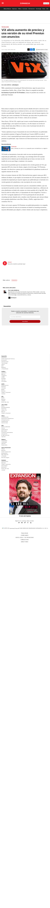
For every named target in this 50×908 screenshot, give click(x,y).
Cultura (3, 393)
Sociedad (4, 381)
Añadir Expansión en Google (43, 49)
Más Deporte (4, 454)
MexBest (3, 460)
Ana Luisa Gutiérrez (13, 290)
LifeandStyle (4, 368)
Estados (3, 378)
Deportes (3, 408)
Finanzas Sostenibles (7, 432)
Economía (25, 8)
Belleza (3, 391)
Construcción (5, 417)
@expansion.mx (25, 522)
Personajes (4, 465)
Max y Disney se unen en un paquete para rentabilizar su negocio (29, 148)
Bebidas (3, 462)
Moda (2, 389)
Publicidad (24, 533)
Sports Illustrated (6, 447)
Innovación (4, 433)
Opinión (3, 379)
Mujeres (3, 367)
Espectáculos (5, 385)
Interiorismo (4, 422)
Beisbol (3, 450)
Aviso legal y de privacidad (25, 537)
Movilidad (4, 431)
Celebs (3, 400)
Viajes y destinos (6, 464)
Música (3, 411)
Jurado (3, 470)
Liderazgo (4, 442)
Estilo (2, 406)
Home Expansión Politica (8, 358)
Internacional (31, 8)
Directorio (24, 541)
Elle (2, 396)
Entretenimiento (5, 407)
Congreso (4, 375)
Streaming (14, 280)
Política (19, 8)
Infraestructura (5, 420)
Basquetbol (4, 453)
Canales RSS (25, 539)
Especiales (4, 445)
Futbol (3, 449)
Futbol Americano (6, 451)
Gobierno (3, 372)
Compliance (24, 535)
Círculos (3, 388)
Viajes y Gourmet (6, 392)
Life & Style (4, 404)
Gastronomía (4, 461)
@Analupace (15, 84)
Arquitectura (4, 421)
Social (3, 428)
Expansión (4, 356)
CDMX (3, 377)
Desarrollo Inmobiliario (7, 418)
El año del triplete (25, 516)
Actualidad (4, 440)
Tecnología (38, 8)
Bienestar (4, 467)
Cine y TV (4, 410)
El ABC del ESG (5, 435)
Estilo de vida (5, 402)
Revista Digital (46, 3)
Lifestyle (3, 456)
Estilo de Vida (5, 468)
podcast (10, 262)
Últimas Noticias (7, 8)
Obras (43, 8)
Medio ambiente (5, 426)
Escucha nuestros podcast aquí (16, 264)
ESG (47, 8)
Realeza (3, 386)
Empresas (14, 8)
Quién (2, 384)
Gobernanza (4, 429)
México (3, 374)
